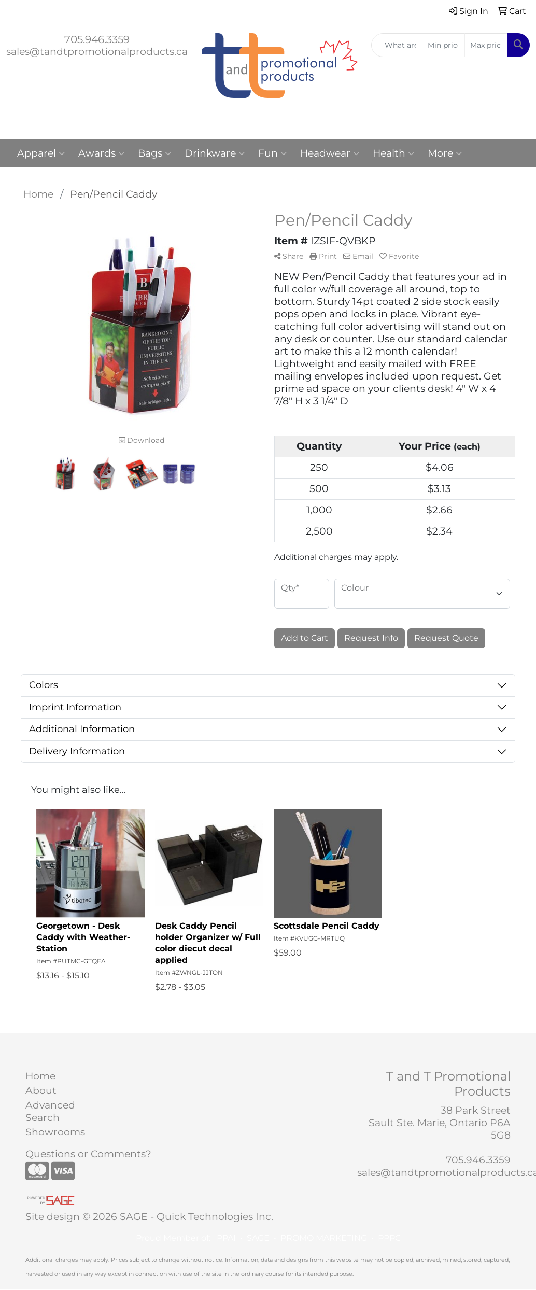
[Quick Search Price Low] (444, 45)
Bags (154, 153)
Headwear (329, 153)
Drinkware (215, 153)
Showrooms (55, 1132)
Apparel (41, 153)
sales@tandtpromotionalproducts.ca (97, 52)
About (41, 1091)
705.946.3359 (97, 39)
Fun (272, 153)
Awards (101, 153)
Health (393, 153)
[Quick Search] (396, 45)
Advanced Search (50, 1111)
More (445, 153)
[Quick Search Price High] (486, 45)
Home (40, 1076)
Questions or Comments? (88, 1154)
